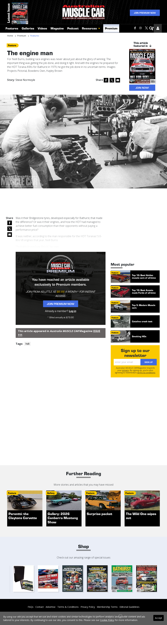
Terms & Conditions (68, 606)
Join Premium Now (145, 12)
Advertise (50, 606)
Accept (158, 617)
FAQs (30, 606)
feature (12, 45)
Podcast (73, 28)
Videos (42, 28)
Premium (111, 28)
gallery (50, 493)
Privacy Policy (88, 606)
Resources (89, 28)
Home (10, 35)
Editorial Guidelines (129, 606)
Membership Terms (107, 606)
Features (12, 28)
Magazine (57, 28)
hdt (27, 344)
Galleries (28, 28)
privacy (125, 370)
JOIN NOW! (142, 87)
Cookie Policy (107, 620)
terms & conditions (146, 372)
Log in (72, 311)
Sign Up (148, 362)
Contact (39, 606)
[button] (100, 28)
